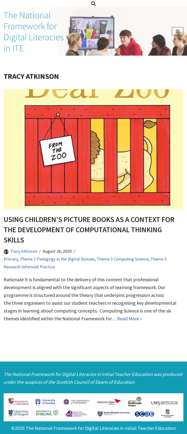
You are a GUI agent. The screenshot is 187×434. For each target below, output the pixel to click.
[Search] (93, 3)
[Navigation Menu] (177, 31)
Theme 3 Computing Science (123, 259)
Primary (11, 259)
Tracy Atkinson (23, 251)
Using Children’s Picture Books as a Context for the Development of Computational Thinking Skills (89, 229)
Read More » (129, 318)
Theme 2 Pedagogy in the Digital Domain (57, 259)
